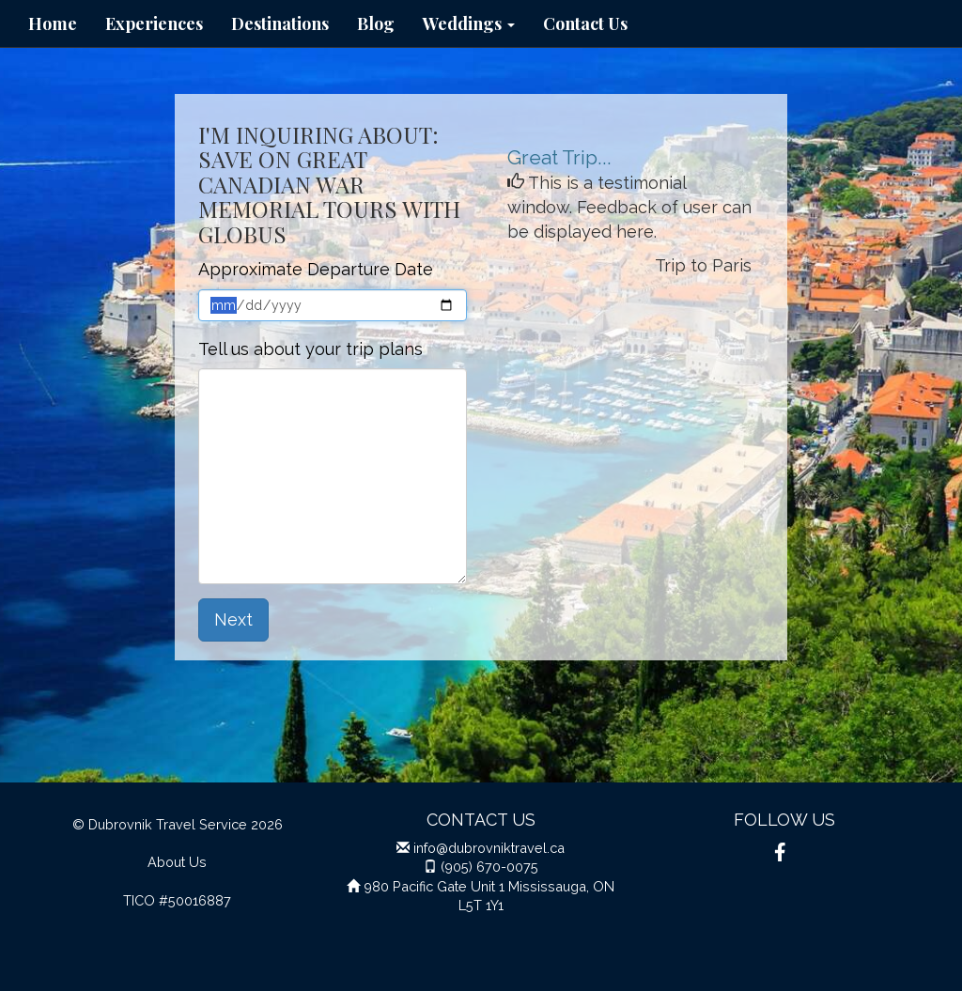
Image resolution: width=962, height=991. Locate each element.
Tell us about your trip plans (310, 349)
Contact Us (585, 23)
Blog (376, 23)
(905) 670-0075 (489, 867)
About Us (177, 862)
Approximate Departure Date (315, 269)
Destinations (280, 23)
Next (233, 619)
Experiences (154, 23)
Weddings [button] (469, 23)
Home (52, 23)
